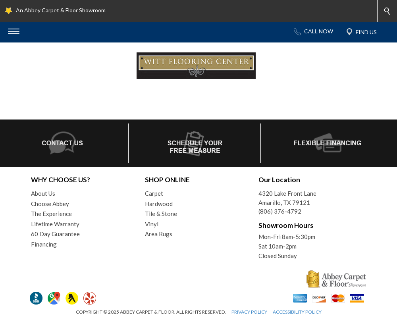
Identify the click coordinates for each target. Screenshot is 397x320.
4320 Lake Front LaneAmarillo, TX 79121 (287, 198)
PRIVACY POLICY (249, 312)
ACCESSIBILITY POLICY (297, 312)
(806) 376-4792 (279, 211)
